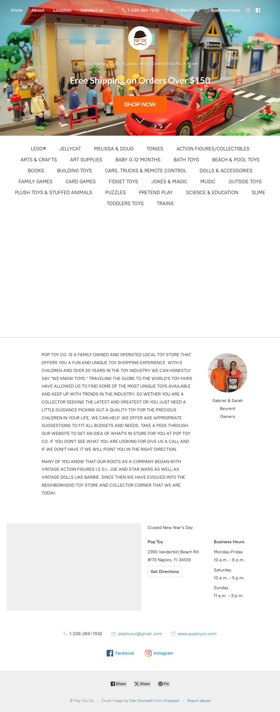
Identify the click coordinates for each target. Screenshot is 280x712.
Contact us (91, 10)
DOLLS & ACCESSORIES (226, 171)
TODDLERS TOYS (125, 203)
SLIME (258, 193)
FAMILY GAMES (35, 182)
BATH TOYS (186, 160)
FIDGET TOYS (123, 182)
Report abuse (199, 700)
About (37, 10)
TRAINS (165, 203)
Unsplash (171, 700)
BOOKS (36, 171)
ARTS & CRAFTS (39, 160)
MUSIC (207, 182)
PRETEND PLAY (156, 193)
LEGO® (38, 149)
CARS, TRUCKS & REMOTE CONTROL (145, 171)
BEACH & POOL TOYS (235, 160)
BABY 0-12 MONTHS (138, 160)
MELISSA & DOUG (113, 149)
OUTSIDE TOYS (245, 182)
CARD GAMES (81, 182)
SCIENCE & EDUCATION (212, 193)
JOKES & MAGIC (169, 182)
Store (16, 10)
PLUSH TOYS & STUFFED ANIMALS (53, 193)
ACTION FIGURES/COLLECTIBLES (212, 149)
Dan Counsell (141, 700)
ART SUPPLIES (86, 160)
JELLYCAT (70, 149)
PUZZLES (115, 193)
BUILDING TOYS (74, 171)
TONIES (155, 149)
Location (62, 10)
